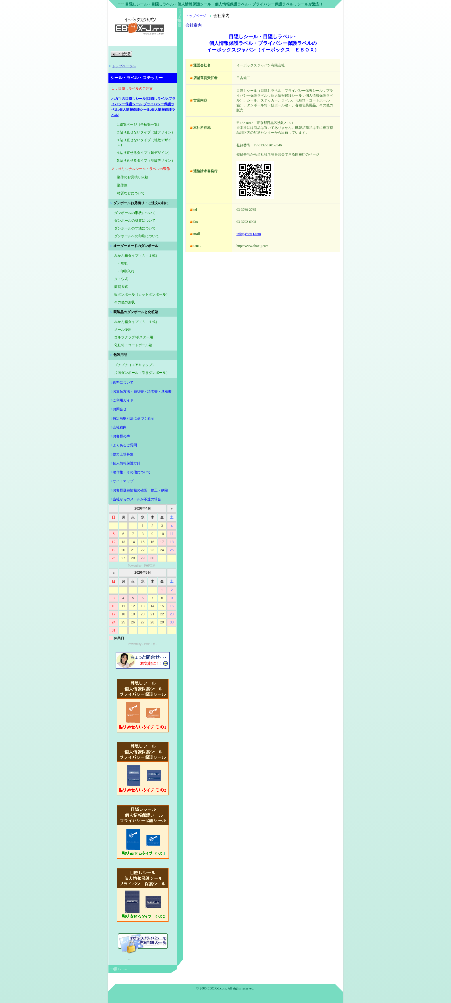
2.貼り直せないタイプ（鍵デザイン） (146, 132)
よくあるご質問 (125, 445)
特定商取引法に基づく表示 (133, 418)
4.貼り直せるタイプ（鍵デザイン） (144, 153)
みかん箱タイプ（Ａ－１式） (136, 322)
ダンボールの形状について (135, 213)
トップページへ (124, 66)
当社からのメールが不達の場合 (137, 499)
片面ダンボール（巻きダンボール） (141, 373)
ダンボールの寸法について (135, 228)
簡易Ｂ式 (121, 287)
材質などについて (131, 193)
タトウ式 (121, 279)
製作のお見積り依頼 (132, 177)
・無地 (122, 263)
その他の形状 (124, 302)
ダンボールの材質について (135, 221)
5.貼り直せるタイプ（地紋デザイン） (146, 160)
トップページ (196, 16)
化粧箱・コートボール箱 (133, 345)
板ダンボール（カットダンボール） (141, 294)
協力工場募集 (123, 454)
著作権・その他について (132, 472)
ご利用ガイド (123, 400)
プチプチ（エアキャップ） (135, 365)
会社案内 (120, 427)
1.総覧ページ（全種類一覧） (139, 124)
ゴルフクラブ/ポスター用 (133, 337)
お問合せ (120, 409)
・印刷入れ (125, 271)
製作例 (122, 185)
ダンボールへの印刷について (136, 236)
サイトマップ (123, 481)
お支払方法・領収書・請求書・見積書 (142, 391)
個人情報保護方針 (126, 463)
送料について (123, 382)
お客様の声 (121, 436)
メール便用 (122, 330)
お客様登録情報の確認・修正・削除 (140, 490)
